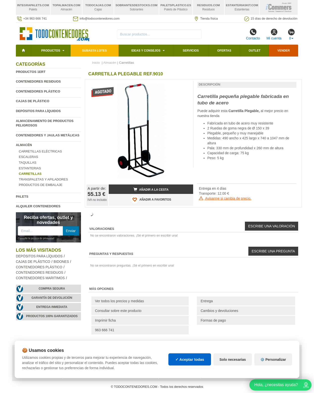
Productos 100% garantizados (52, 316)
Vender (283, 50)
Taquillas (27, 162)
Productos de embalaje (40, 185)
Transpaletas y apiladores (43, 179)
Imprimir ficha (105, 320)
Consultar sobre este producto (118, 311)
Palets (22, 196)
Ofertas (224, 50)
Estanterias (30, 168)
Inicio (96, 62)
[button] (185, 85)
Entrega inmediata (51, 307)
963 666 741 (104, 330)
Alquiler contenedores (38, 206)
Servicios (191, 50)
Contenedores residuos (38, 81)
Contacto (253, 34)
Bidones (61, 262)
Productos (50, 50)
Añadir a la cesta (151, 189)
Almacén (24, 145)
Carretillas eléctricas (40, 151)
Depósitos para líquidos (38, 111)
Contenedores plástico (38, 91)
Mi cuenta (274, 34)
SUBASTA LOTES (94, 50)
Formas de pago (213, 320)
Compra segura (52, 288)
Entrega (207, 301)
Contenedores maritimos (40, 278)
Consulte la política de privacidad (36, 238)
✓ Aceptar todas (189, 359)
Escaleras (28, 157)
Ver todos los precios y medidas (119, 301)
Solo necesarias (232, 360)
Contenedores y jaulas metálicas (47, 135)
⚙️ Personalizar (273, 360)
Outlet (255, 50)
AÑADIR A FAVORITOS (151, 199)
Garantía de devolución (51, 298)
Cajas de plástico (32, 101)
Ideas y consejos (145, 50)
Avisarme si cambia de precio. (225, 198)
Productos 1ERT (31, 72)
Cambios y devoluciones (219, 311)
